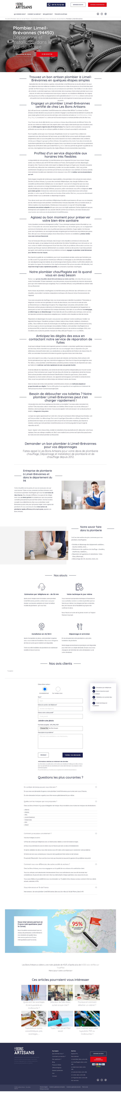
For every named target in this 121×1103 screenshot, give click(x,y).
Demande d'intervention (97, 4)
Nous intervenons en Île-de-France (36, 887)
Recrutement (75, 1056)
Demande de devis (24, 54)
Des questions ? (48, 14)
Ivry (36, 117)
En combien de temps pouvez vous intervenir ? (40, 787)
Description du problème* (45, 732)
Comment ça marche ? (34, 14)
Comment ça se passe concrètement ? (37, 833)
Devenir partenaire (57, 1070)
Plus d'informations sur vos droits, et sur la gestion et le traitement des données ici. (57, 769)
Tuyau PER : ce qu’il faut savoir (60, 1029)
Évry (29, 117)
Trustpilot (10, 671)
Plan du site (85, 1087)
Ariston (75, 330)
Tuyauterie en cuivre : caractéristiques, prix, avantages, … (34, 1031)
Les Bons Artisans (21, 1087)
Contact (54, 1076)
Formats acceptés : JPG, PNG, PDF (48, 725)
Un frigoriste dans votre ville (79, 1077)
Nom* (39, 697)
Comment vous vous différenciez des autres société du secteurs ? (47, 864)
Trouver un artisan (61, 14)
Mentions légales (44, 1087)
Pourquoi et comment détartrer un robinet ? (87, 1003)
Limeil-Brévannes (82, 115)
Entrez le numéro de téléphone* (47, 705)
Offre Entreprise (56, 1067)
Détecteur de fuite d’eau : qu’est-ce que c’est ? (60, 1003)
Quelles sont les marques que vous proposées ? (40, 801)
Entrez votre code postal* (45, 712)
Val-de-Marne (75, 96)
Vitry (32, 117)
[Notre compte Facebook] (102, 14)
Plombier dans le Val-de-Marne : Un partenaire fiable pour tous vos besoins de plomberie (38, 19)
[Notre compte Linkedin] (98, 14)
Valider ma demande (73, 755)
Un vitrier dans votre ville (78, 1075)
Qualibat (61, 145)
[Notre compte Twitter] (106, 14)
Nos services (75, 1080)
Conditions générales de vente (74, 1087)
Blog (53, 1062)
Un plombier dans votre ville (79, 1059)
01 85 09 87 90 (47, 54)
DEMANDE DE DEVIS (78, 4)
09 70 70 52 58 (58, 5)
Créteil (90, 115)
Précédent (43, 755)
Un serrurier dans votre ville (79, 1072)
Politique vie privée (44, 1089)
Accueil (7, 19)
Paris (45, 117)
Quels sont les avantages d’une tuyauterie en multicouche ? (33, 1005)
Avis (53, 1073)
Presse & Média (56, 1065)
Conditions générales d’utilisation (57, 1087)
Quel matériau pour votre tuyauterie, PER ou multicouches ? (87, 1031)
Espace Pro (74, 1053)
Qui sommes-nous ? (20, 14)
